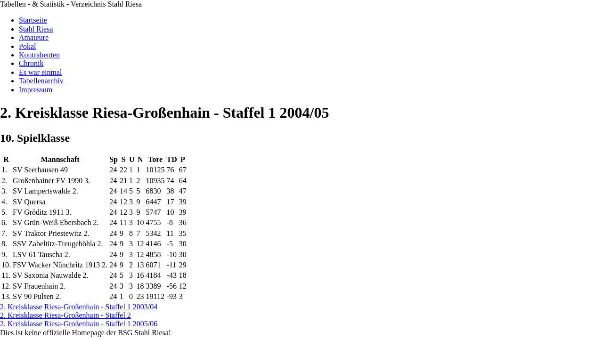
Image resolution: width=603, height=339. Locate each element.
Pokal (27, 46)
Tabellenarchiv (41, 81)
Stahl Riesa (36, 29)
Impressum (35, 90)
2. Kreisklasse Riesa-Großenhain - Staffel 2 (65, 315)
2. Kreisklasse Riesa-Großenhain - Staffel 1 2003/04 (78, 307)
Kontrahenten (39, 55)
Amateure (34, 37)
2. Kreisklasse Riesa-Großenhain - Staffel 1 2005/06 (78, 324)
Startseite (33, 20)
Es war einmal (40, 72)
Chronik (31, 63)
